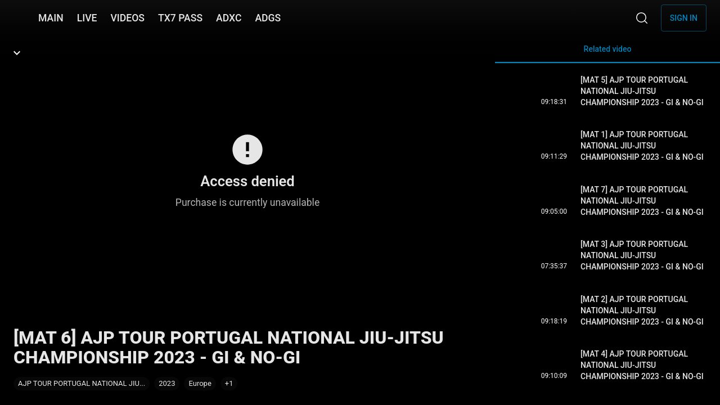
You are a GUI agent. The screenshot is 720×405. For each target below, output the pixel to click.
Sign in (684, 18)
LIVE (87, 18)
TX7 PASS (180, 18)
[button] (229, 383)
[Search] (641, 18)
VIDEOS (127, 18)
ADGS (268, 18)
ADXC (228, 18)
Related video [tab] (607, 53)
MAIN (51, 18)
